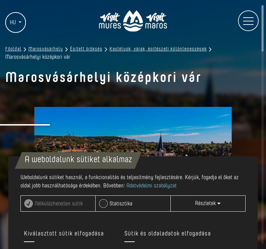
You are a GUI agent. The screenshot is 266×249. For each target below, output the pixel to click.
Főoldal (13, 49)
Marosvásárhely (45, 49)
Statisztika (120, 203)
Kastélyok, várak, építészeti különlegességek (158, 49)
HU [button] (13, 22)
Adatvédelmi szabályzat (151, 185)
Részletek (208, 203)
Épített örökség (86, 49)
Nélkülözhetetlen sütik (59, 203)
